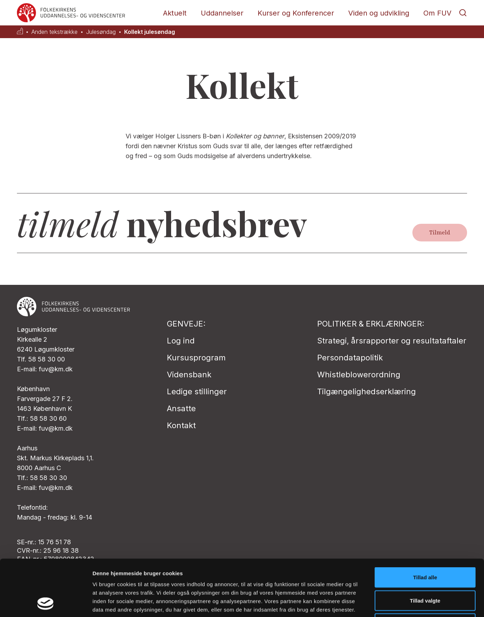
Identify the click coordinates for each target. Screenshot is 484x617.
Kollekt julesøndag (149, 32)
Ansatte (181, 408)
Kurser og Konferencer (296, 13)
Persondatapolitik (350, 357)
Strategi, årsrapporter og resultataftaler (391, 340)
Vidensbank (189, 374)
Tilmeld (439, 232)
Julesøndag (101, 32)
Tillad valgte (425, 548)
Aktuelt (175, 13)
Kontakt (181, 425)
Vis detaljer (366, 603)
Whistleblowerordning (358, 374)
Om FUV (437, 13)
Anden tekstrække (54, 32)
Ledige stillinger (197, 391)
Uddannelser (222, 13)
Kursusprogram (196, 357)
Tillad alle (425, 524)
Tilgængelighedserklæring (366, 391)
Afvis (425, 571)
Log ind (181, 340)
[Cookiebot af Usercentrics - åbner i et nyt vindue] (46, 603)
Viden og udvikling (378, 13)
